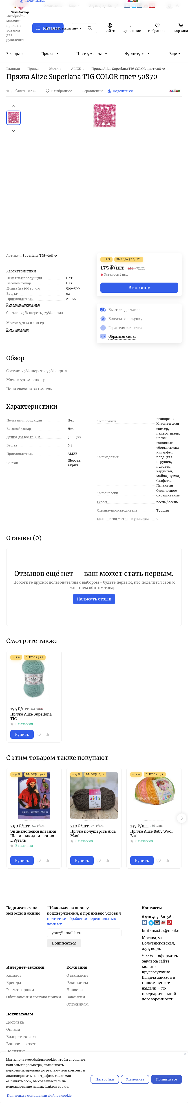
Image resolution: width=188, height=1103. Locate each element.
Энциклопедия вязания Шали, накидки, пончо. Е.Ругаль (33, 836)
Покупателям (19, 1014)
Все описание (17, 329)
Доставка (15, 1022)
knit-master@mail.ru (161, 930)
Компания (76, 967)
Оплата (13, 1029)
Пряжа (47, 54)
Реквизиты (77, 982)
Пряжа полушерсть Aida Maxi (93, 833)
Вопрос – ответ (20, 1044)
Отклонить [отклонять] (135, 1079)
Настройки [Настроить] (104, 1079)
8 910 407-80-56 (156, 917)
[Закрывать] (185, 1054)
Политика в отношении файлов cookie (39, 1096)
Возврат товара (21, 1036)
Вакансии (75, 997)
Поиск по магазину (62, 28)
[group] (105, 178)
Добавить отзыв (24, 91)
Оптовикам (77, 1004)
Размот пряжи (20, 989)
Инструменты (89, 54)
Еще (173, 54)
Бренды (13, 54)
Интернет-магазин (25, 967)
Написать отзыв (94, 599)
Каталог (13, 975)
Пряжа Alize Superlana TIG (31, 716)
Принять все (166, 1079)
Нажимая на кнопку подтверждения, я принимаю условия (84, 916)
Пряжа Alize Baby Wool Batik (151, 833)
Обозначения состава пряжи (33, 997)
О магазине (77, 975)
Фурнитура (134, 54)
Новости (74, 989)
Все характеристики (23, 304)
